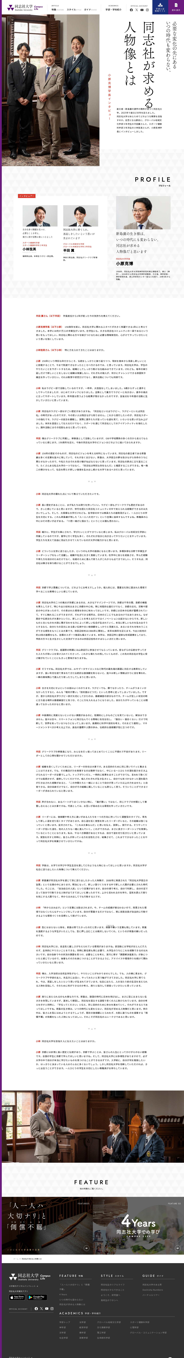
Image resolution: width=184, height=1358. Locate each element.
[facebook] (131, 10)
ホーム (16, 1259)
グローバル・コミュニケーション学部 (148, 1332)
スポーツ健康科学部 (139, 1322)
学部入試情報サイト (160, 7)
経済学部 (83, 1327)
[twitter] (136, 10)
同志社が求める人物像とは (32, 1259)
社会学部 (63, 1337)
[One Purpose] (25, 7)
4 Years (63, 1294)
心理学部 (134, 1327)
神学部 (62, 1327)
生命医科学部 (103, 1337)
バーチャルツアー (151, 1294)
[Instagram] (52, 1309)
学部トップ (64, 1322)
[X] (41, 1309)
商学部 (82, 1332)
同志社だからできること (113, 1289)
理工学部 (101, 1332)
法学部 (82, 1322)
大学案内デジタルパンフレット (23, 1286)
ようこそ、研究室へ (110, 1294)
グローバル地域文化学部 (109, 1322)
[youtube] (142, 10)
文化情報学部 (103, 1327)
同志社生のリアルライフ (113, 1284)
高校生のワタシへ (109, 1300)
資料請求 (176, 7)
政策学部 (83, 1337)
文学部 (62, 1332)
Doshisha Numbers (152, 1289)
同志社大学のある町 (152, 1284)
